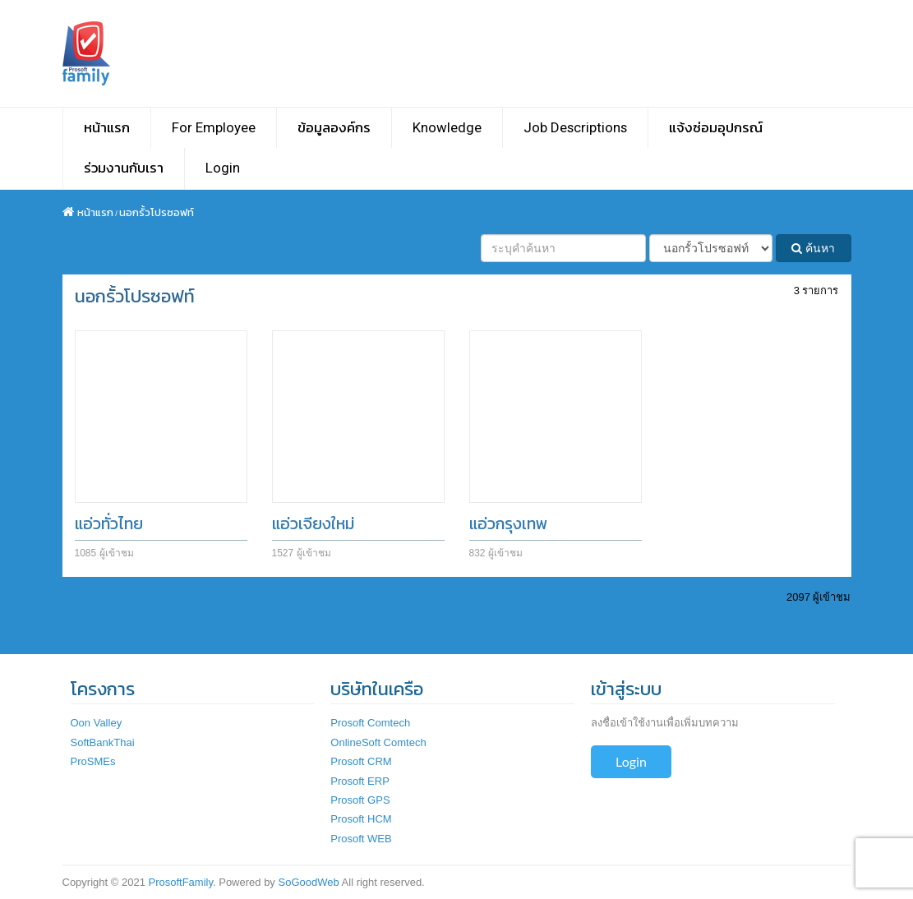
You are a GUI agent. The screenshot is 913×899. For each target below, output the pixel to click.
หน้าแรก (107, 127)
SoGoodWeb (308, 882)
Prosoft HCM (360, 819)
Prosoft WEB (360, 838)
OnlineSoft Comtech (378, 742)
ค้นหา (813, 248)
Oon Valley (96, 723)
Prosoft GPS (360, 800)
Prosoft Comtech (370, 723)
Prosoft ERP (360, 781)
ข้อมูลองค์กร (334, 127)
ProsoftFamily (180, 882)
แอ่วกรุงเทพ (508, 523)
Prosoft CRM (360, 761)
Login (222, 167)
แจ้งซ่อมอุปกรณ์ (716, 127)
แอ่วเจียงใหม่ (313, 523)
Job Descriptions (575, 127)
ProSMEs (93, 761)
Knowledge (447, 127)
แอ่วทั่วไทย (109, 523)
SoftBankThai (103, 742)
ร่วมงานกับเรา (124, 167)
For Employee (214, 127)
